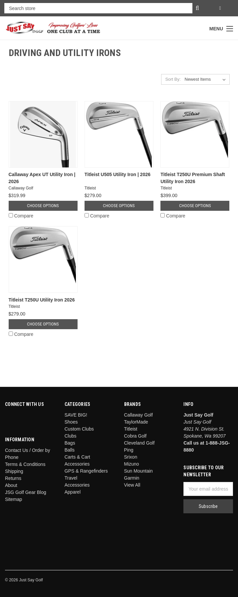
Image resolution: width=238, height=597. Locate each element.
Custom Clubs (79, 429)
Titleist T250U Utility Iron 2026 (42, 300)
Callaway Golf (138, 415)
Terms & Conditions (25, 464)
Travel (71, 478)
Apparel (73, 492)
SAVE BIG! (76, 415)
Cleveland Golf (139, 443)
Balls (70, 450)
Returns (13, 478)
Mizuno (131, 464)
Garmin (131, 478)
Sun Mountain (138, 471)
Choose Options (43, 205)
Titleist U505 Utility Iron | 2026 (117, 174)
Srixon (130, 457)
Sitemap (13, 499)
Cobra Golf (135, 436)
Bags (70, 443)
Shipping (14, 471)
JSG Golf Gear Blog (25, 492)
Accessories (77, 485)
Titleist (130, 429)
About (11, 485)
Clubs (71, 436)
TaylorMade (136, 422)
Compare (21, 215)
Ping (128, 450)
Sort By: (172, 79)
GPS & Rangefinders (86, 471)
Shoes (71, 422)
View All (132, 485)
